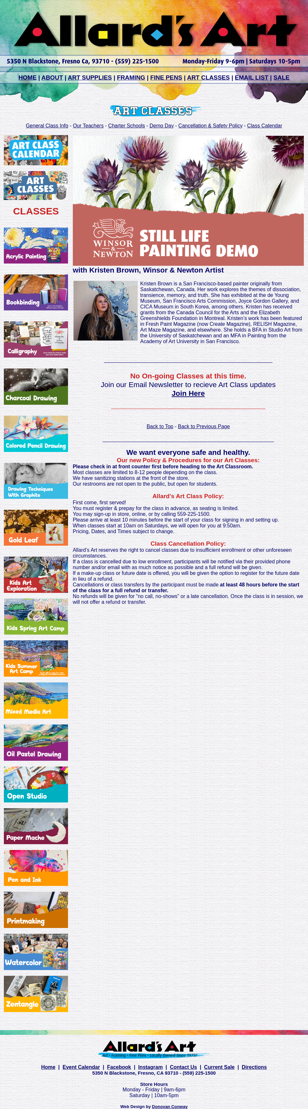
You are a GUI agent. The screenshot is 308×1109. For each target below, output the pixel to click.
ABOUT (52, 77)
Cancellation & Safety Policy (210, 125)
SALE (281, 77)
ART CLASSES (208, 77)
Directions (254, 1067)
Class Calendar (264, 125)
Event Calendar (81, 1067)
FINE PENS (166, 77)
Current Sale (219, 1067)
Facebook (119, 1067)
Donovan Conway (170, 1106)
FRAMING (131, 77)
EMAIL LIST (252, 77)
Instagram (150, 1067)
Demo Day (162, 125)
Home (48, 1067)
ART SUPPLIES (90, 77)
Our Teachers (88, 125)
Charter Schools (126, 125)
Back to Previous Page (204, 426)
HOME (27, 77)
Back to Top (160, 426)
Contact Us (183, 1067)
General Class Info (47, 125)
